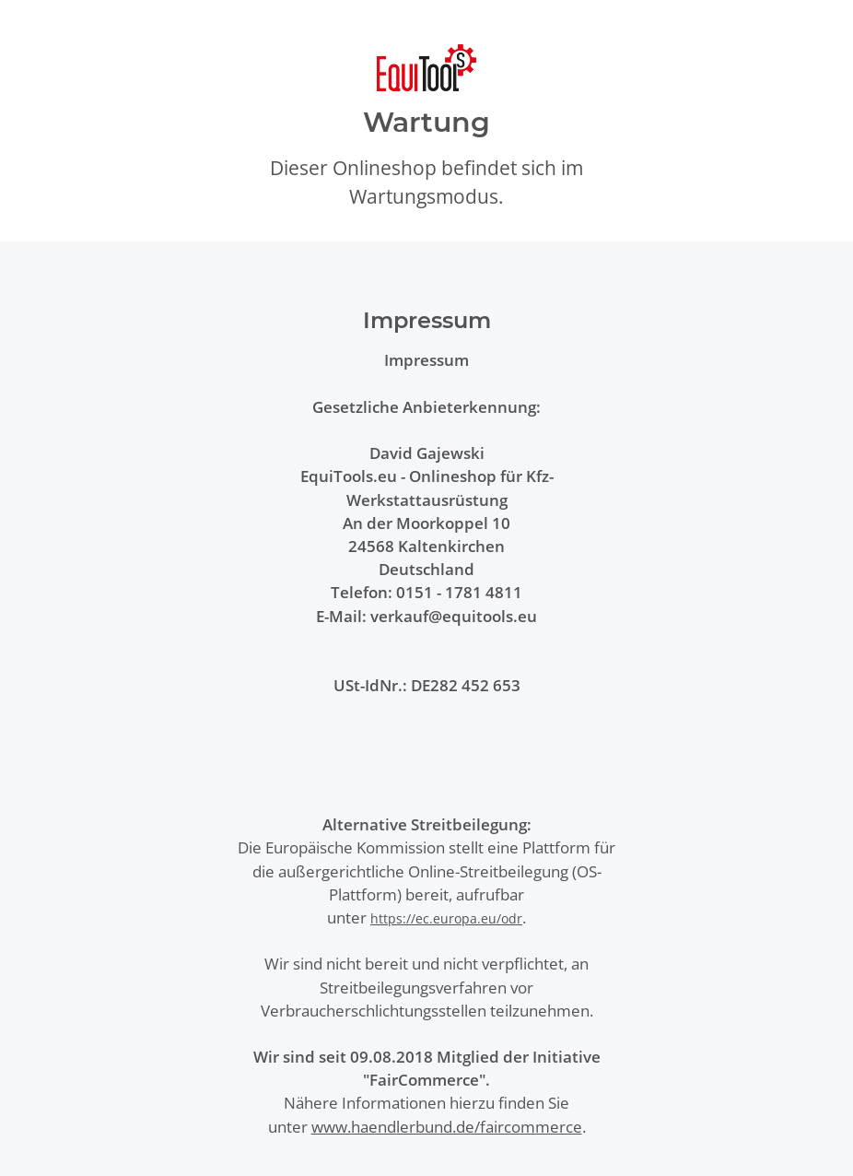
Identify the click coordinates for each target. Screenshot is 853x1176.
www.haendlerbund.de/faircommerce (446, 1126)
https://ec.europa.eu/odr (446, 918)
